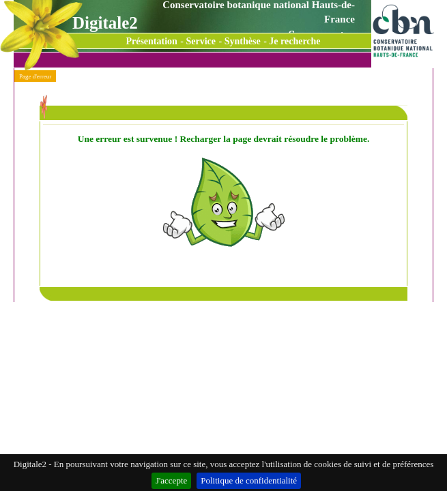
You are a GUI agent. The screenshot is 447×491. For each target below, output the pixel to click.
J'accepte (171, 480)
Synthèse (243, 41)
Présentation (151, 41)
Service (201, 41)
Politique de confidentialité (249, 480)
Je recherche (294, 41)
